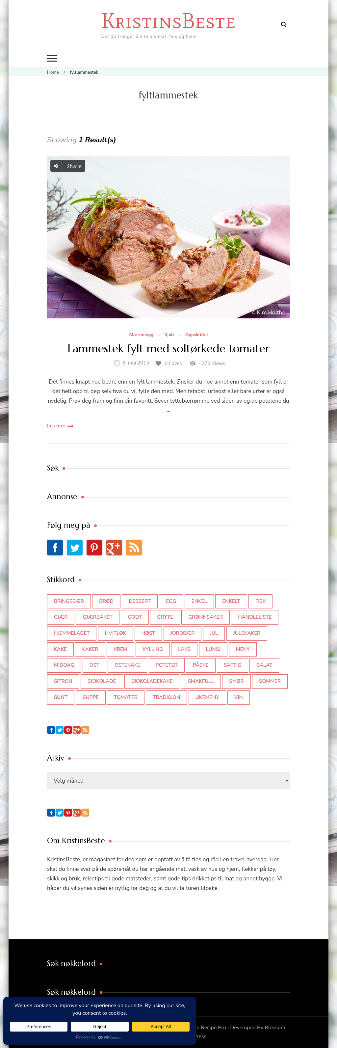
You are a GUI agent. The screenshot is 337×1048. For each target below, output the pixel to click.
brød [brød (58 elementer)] (106, 601)
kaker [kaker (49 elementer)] (90, 649)
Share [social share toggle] (68, 166)
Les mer (56, 425)
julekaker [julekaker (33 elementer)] (247, 633)
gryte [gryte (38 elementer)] (165, 617)
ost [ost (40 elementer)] (94, 665)
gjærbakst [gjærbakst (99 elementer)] (98, 617)
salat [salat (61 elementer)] (264, 665)
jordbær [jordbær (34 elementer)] (182, 633)
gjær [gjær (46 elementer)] (60, 617)
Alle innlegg (141, 335)
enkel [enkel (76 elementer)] (199, 601)
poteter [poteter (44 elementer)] (167, 665)
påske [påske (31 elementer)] (201, 665)
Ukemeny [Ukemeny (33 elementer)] (207, 697)
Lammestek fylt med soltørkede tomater (168, 349)
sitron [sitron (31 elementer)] (63, 681)
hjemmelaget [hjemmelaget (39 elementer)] (72, 633)
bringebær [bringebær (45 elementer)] (69, 601)
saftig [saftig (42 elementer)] (232, 665)
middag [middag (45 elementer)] (64, 665)
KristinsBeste (168, 21)
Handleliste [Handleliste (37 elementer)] (255, 617)
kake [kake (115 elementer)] (60, 649)
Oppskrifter (196, 335)
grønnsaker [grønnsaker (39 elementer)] (205, 617)
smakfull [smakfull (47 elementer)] (201, 681)
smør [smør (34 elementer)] (236, 681)
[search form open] (284, 24)
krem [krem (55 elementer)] (120, 649)
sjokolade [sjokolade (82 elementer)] (102, 681)
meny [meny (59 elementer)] (243, 649)
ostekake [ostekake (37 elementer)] (127, 665)
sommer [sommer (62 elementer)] (270, 681)
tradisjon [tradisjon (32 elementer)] (166, 697)
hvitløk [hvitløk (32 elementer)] (115, 633)
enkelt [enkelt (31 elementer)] (231, 601)
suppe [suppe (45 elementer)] (91, 697)
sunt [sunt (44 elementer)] (60, 697)
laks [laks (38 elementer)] (184, 649)
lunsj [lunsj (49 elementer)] (213, 649)
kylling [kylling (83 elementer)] (153, 649)
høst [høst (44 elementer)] (148, 633)
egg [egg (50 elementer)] (171, 601)
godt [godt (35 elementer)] (135, 617)
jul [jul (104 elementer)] (214, 633)
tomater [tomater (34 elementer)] (126, 697)
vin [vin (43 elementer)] (238, 697)
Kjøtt (169, 335)
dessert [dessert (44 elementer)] (140, 601)
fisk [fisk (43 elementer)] (260, 601)
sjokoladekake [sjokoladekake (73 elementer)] (151, 681)
